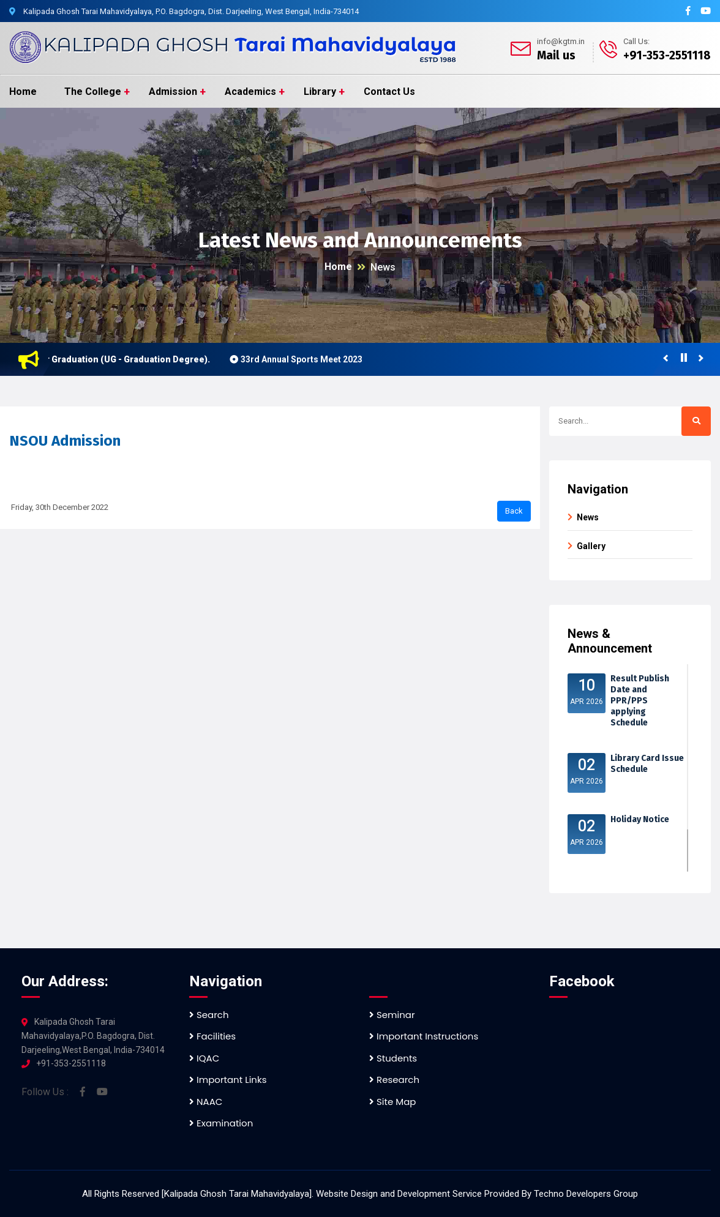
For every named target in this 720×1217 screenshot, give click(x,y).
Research (394, 1079)
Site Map (392, 1101)
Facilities (212, 1036)
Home (23, 91)
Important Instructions (423, 1036)
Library (320, 91)
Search (209, 1014)
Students (393, 1058)
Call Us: (636, 41)
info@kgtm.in (561, 41)
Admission (173, 91)
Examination (221, 1123)
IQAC (204, 1058)
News (383, 267)
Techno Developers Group (586, 1193)
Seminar (392, 1014)
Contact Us (389, 91)
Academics (250, 91)
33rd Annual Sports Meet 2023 (306, 359)
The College (92, 91)
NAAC (205, 1101)
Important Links (227, 1079)
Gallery (591, 546)
